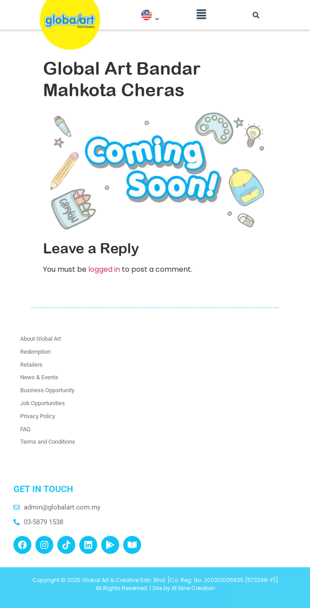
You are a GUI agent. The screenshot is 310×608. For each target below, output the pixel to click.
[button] (202, 11)
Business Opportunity (47, 390)
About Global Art (40, 338)
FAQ (25, 429)
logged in (104, 269)
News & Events (39, 377)
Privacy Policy (37, 416)
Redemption (35, 351)
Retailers (31, 364)
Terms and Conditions (47, 441)
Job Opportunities (42, 403)
